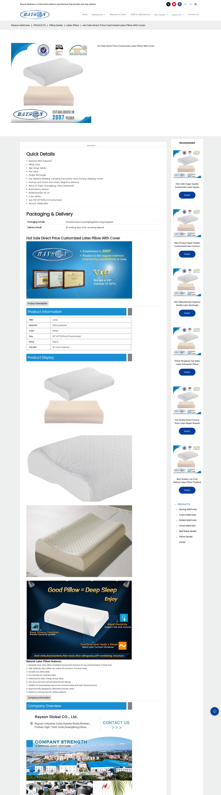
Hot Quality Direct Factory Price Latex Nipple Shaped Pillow (187, 423)
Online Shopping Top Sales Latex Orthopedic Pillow (187, 364)
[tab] (91, 145)
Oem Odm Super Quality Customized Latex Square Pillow (187, 186)
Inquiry (187, 195)
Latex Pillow (72, 25)
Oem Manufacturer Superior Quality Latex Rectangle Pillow (187, 305)
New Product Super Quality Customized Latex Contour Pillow (187, 245)
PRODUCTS (39, 25)
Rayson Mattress (20, 25)
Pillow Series (56, 25)
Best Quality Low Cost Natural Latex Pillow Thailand (187, 483)
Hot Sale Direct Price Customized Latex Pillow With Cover (114, 25)
